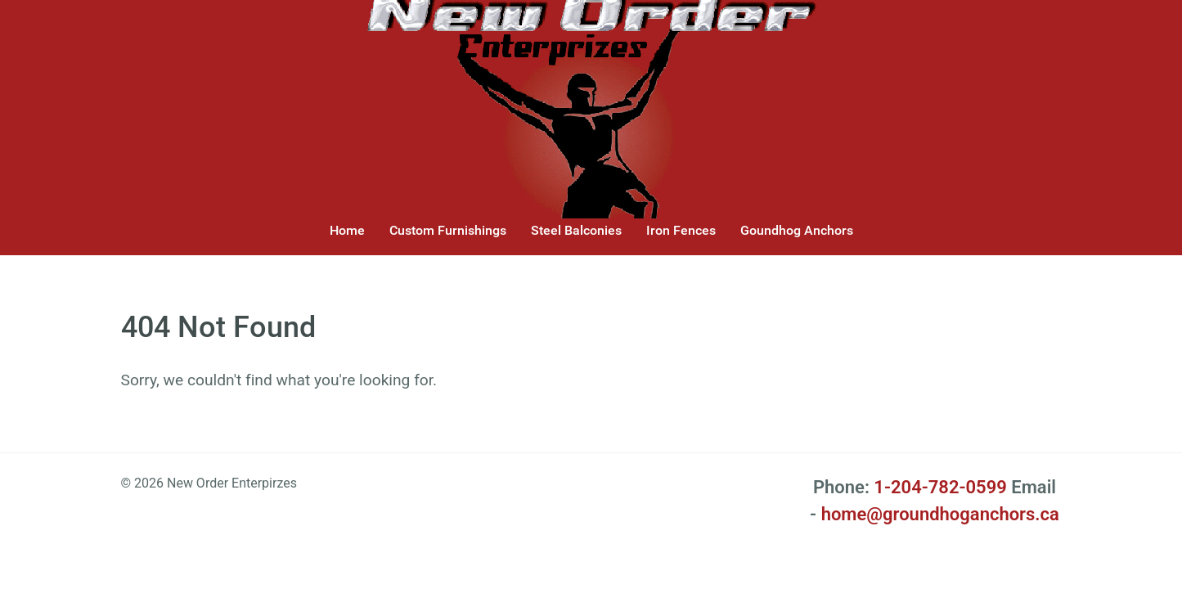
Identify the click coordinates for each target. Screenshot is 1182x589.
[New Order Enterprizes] (591, 102)
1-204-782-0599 (940, 487)
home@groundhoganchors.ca (940, 514)
